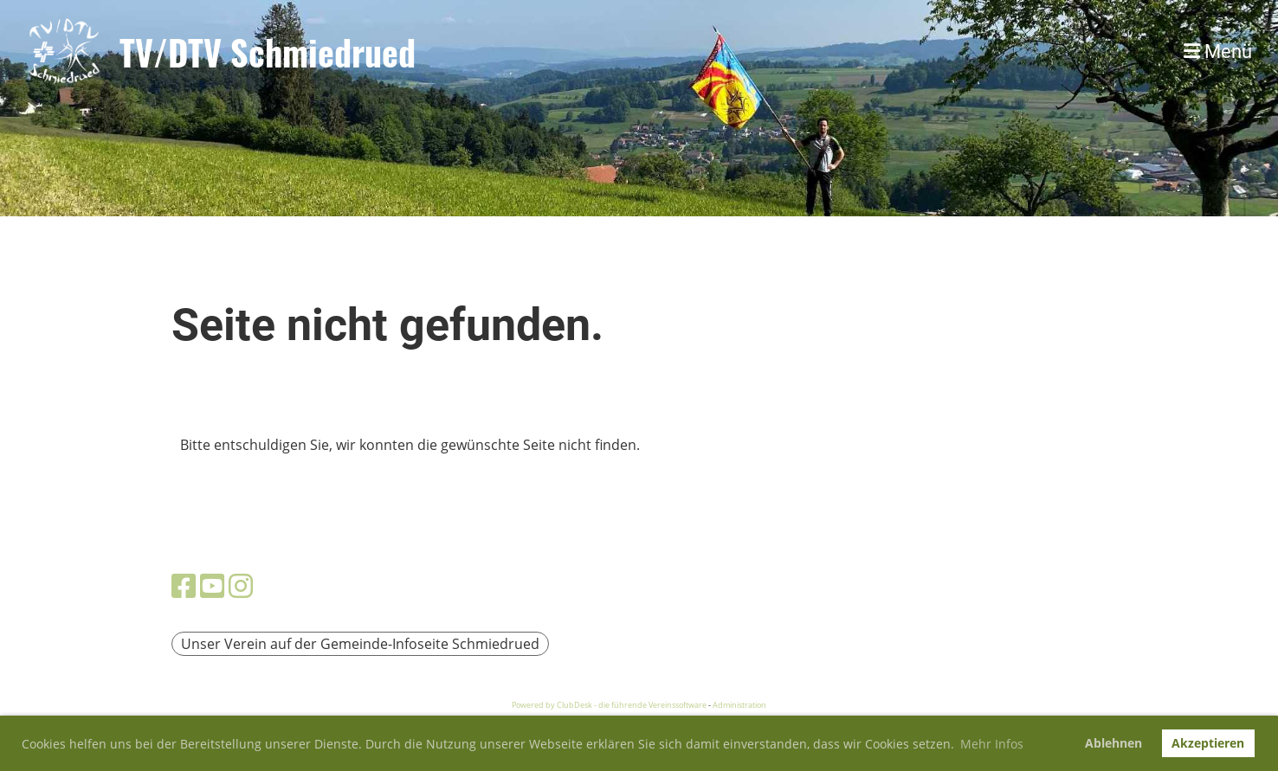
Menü (1218, 51)
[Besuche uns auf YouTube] (212, 585)
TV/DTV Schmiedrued (267, 52)
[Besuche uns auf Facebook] (183, 585)
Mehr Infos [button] (991, 744)
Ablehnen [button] (1113, 743)
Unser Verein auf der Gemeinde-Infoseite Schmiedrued (360, 643)
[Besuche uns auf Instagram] (241, 585)
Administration (739, 704)
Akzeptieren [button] (1208, 743)
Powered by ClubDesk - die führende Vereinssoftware (609, 704)
